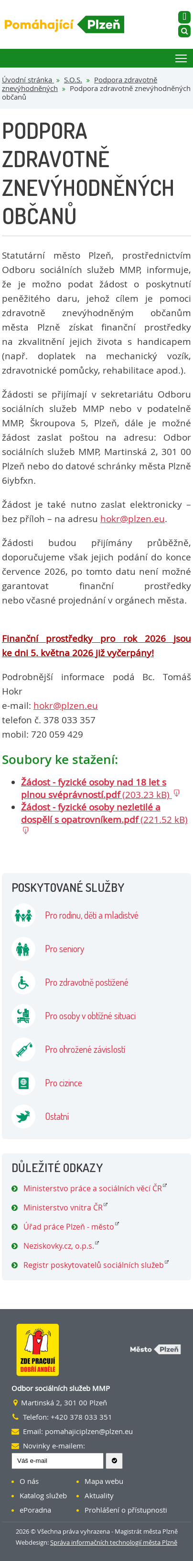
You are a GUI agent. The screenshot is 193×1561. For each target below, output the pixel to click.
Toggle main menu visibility (181, 56)
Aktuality (99, 1495)
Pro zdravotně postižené (87, 982)
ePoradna (35, 1510)
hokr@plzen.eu (132, 519)
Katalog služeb (43, 1495)
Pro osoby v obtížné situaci (90, 1015)
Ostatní (57, 1116)
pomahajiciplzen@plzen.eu (89, 1431)
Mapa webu (104, 1481)
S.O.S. (73, 79)
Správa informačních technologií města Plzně (113, 1542)
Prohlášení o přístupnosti (126, 1510)
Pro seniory (64, 948)
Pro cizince (63, 1082)
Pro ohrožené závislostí (85, 1049)
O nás (29, 1481)
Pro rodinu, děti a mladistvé (92, 915)
